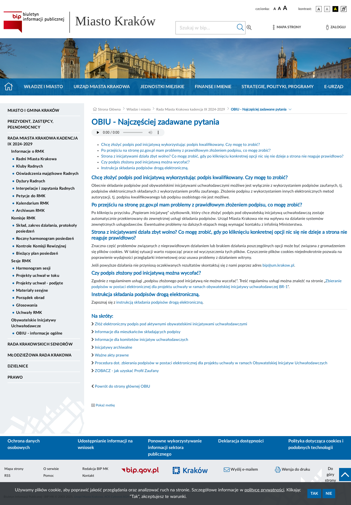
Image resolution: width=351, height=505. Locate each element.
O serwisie (51, 469)
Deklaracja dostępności (241, 441)
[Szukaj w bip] (240, 27)
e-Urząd (333, 87)
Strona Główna (109, 109)
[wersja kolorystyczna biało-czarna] (327, 9)
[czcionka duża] (290, 8)
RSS (7, 475)
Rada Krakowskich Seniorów (40, 344)
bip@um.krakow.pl (278, 265)
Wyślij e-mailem (241, 470)
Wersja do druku (292, 470)
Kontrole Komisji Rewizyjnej (41, 246)
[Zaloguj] (336, 27)
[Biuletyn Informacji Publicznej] (143, 473)
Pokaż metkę (105, 405)
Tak (314, 494)
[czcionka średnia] (279, 9)
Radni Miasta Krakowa (36, 159)
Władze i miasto (43, 87)
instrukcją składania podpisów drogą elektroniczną (159, 302)
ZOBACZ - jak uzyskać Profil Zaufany (126, 371)
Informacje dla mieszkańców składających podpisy (137, 332)
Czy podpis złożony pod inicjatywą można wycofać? (145, 162)
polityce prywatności (264, 490)
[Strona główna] (11, 87)
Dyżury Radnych (30, 181)
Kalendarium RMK (32, 203)
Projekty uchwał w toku (37, 276)
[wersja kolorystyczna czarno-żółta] (335, 9)
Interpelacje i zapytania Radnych (45, 188)
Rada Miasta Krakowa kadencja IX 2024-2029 (43, 141)
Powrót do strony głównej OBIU (122, 386)
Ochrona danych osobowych (24, 444)
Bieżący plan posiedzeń (37, 253)
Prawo (15, 377)
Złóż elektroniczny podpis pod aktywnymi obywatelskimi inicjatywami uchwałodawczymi (171, 324)
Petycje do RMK (30, 196)
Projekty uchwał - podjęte (39, 283)
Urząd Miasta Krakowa (102, 87)
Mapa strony (13, 469)
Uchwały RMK (29, 313)
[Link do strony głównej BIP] (86, 22)
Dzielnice (18, 366)
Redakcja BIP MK (95, 469)
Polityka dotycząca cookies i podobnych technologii (315, 444)
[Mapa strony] (287, 27)
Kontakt (88, 475)
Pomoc (48, 475)
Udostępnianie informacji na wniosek (105, 444)
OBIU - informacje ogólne (39, 333)
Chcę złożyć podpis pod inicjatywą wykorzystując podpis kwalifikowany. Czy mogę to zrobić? (180, 145)
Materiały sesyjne (32, 290)
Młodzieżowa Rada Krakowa (40, 355)
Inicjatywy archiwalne (113, 347)
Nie (329, 494)
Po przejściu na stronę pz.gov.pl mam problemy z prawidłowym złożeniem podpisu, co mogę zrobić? (186, 150)
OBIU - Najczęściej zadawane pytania (258, 109)
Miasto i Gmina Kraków (33, 110)
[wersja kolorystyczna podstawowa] (318, 9)
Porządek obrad (30, 298)
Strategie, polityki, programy (278, 87)
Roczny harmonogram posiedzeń (45, 239)
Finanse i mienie (213, 87)
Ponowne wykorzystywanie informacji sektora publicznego (175, 448)
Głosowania (26, 305)
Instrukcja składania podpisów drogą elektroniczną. (144, 168)
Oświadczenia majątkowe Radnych (47, 174)
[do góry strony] (336, 474)
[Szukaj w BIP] (206, 27)
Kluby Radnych (29, 166)
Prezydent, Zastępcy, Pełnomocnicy (30, 124)
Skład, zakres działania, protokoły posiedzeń (46, 228)
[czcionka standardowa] (274, 9)
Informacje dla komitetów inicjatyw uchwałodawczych (141, 340)
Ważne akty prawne (112, 355)
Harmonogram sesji (33, 268)
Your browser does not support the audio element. (128, 132)
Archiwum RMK (30, 211)
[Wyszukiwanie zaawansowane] (249, 27)
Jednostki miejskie (162, 87)
